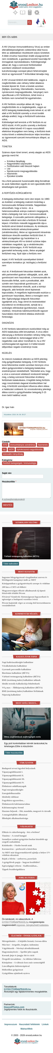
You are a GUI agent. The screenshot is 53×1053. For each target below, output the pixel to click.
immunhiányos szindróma (22, 445)
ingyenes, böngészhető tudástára (32, 925)
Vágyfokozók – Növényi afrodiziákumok (20, 948)
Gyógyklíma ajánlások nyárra (16, 973)
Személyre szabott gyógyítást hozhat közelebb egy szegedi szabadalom (25, 840)
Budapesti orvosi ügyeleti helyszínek (18, 768)
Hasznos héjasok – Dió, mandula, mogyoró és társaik (26, 811)
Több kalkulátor (10, 563)
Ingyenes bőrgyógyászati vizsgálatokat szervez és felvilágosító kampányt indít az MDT (24, 578)
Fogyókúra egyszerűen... (13, 800)
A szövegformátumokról (13, 499)
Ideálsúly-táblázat (10, 797)
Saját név (6, 473)
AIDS (11, 449)
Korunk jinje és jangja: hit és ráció (18, 955)
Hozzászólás (8, 481)
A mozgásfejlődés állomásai (14, 814)
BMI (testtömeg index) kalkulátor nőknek (21, 680)
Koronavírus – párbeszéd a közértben (19, 849)
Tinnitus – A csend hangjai (14, 835)
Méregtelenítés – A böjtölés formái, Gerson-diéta (24, 941)
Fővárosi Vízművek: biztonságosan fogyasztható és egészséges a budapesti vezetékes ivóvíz (25, 598)
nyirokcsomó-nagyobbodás (30, 449)
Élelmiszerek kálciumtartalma (16, 804)
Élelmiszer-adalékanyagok (14, 786)
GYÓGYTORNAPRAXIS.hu (15, 922)
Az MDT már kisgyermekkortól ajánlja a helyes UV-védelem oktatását (26, 853)
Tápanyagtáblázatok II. (13, 775)
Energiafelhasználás (11, 793)
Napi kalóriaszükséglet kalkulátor (17, 662)
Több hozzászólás (14, 752)
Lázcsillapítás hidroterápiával (16, 966)
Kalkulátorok (30, 12)
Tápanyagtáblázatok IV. (13, 782)
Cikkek (23, 12)
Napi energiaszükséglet (12, 789)
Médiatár (37, 12)
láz (4, 449)
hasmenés (43, 445)
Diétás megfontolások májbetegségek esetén (22, 737)
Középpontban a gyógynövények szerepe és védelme (26, 583)
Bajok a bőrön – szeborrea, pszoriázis (19, 858)
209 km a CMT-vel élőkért (14, 587)
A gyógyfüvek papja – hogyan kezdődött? (21, 862)
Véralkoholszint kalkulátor (14, 666)
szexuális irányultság (13, 454)
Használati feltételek (29, 1024)
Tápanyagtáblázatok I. (12, 772)
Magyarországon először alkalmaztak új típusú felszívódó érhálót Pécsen (23, 591)
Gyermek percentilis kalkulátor (16, 669)
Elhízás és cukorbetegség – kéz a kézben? (21, 832)
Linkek (45, 1024)
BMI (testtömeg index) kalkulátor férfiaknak (22, 691)
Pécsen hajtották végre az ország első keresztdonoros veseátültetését (26, 604)
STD (5, 445)
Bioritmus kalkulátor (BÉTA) (15, 673)
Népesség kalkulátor (11, 694)
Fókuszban (16, 12)
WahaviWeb (26, 1029)
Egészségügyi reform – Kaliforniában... (20, 866)
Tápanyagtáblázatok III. (13, 779)
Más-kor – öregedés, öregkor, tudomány (20, 944)
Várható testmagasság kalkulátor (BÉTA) (21, 556)
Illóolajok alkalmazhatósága (15, 818)
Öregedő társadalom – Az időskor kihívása (21, 959)
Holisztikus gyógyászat (12, 969)
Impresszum (10, 1024)
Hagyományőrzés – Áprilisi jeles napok (20, 952)
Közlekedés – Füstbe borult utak (17, 845)
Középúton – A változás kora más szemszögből (23, 962)
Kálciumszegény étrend (13, 807)
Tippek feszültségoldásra (13, 869)
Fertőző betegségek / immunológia (19, 463)
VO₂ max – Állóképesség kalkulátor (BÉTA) (22, 687)
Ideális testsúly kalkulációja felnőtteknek (21, 683)
